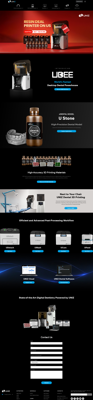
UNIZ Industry (46, 395)
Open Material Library (34, 395)
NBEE (17, 397)
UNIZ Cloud (46, 398)
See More (10, 251)
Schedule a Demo (79, 1)
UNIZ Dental (46, 393)
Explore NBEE (70, 208)
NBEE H (18, 398)
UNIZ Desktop (46, 397)
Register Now (29, 282)
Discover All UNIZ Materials (46, 181)
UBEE (17, 395)
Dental (31, 393)
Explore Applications (67, 131)
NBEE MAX (18, 393)
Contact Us (59, 393)
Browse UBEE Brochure (62, 89)
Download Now (64, 282)
